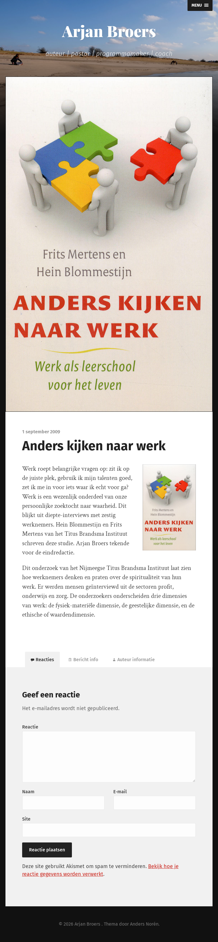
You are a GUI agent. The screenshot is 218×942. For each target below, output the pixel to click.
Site (26, 819)
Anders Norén (144, 924)
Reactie (30, 727)
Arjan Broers (109, 30)
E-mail (120, 791)
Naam (28, 791)
